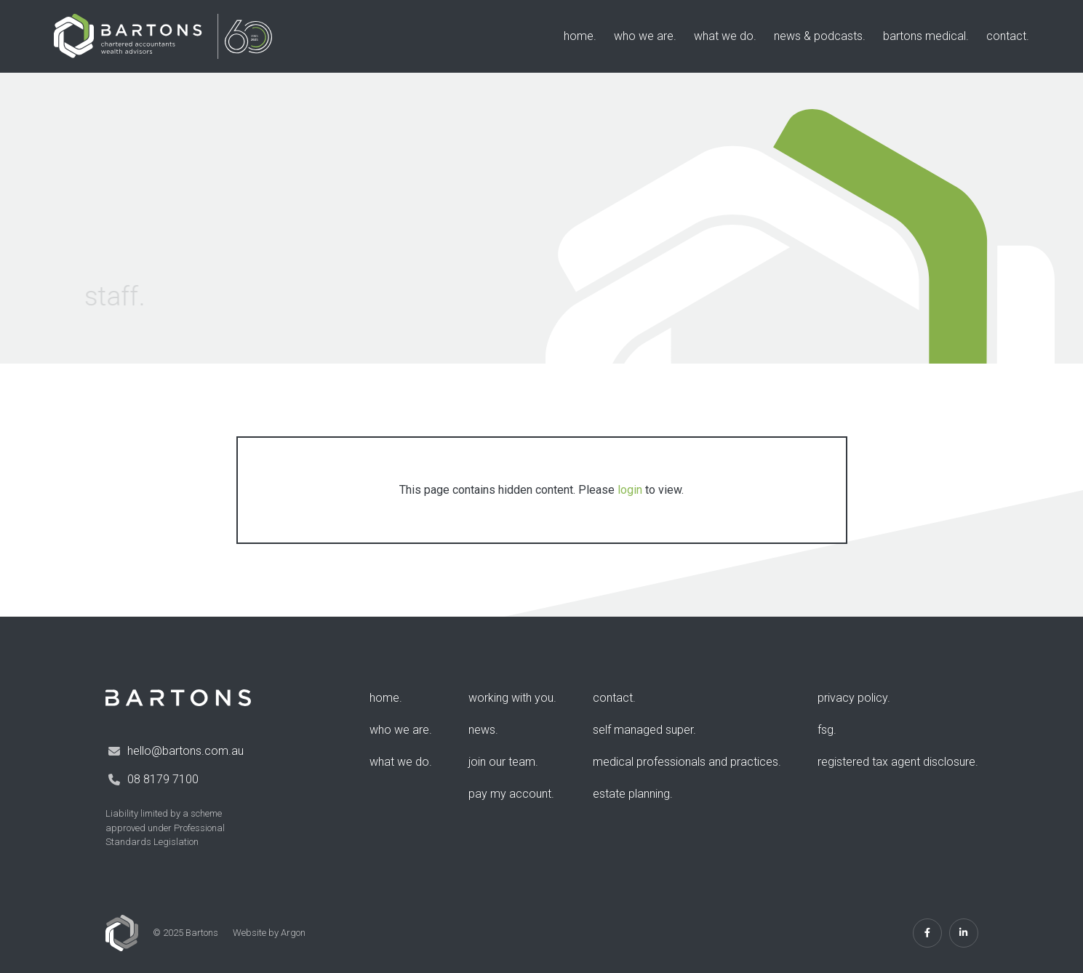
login (630, 490)
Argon (293, 932)
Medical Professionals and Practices (685, 762)
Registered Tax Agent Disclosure (896, 762)
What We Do (724, 36)
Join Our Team (501, 762)
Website (249, 932)
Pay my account (509, 794)
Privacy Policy (852, 698)
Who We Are (644, 36)
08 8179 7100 (163, 779)
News (481, 730)
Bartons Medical (924, 36)
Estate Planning (631, 794)
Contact (1006, 36)
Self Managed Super (643, 730)
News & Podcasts (818, 36)
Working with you (511, 698)
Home (579, 36)
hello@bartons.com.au (185, 751)
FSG (826, 730)
